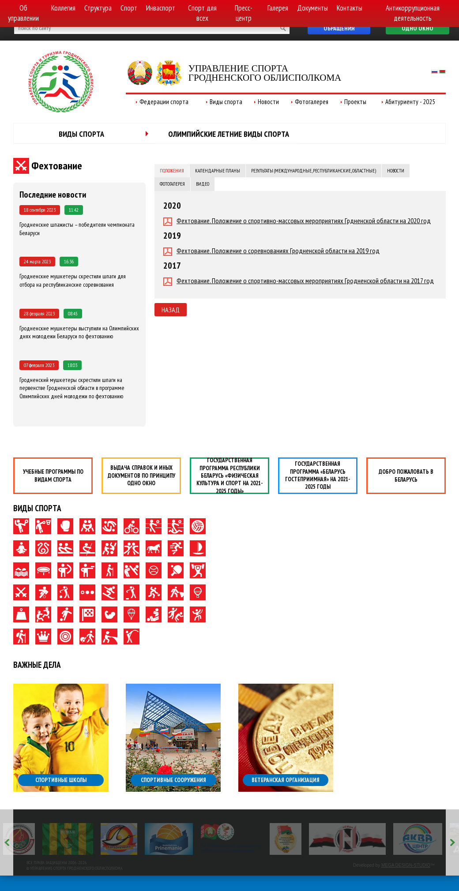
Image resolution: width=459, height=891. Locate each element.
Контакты (349, 8)
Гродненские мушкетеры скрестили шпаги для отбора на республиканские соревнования (72, 280)
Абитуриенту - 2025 (410, 101)
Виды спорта (226, 101)
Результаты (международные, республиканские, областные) (313, 171)
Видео (202, 184)
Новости (268, 101)
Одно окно (417, 28)
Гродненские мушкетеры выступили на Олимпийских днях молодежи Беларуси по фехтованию (79, 332)
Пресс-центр (243, 13)
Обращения (339, 28)
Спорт (128, 8)
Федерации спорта (163, 101)
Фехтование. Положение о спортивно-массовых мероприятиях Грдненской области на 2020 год (297, 220)
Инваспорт (160, 8)
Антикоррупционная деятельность (413, 13)
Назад (171, 309)
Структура (98, 8)
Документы (312, 8)
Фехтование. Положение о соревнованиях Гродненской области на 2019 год (271, 250)
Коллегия (63, 8)
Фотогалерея (311, 101)
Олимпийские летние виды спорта (228, 134)
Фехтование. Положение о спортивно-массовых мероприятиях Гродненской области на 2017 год (298, 280)
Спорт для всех (202, 13)
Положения (172, 171)
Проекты (355, 101)
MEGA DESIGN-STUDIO (405, 865)
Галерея (277, 8)
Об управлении (23, 13)
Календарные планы (217, 171)
